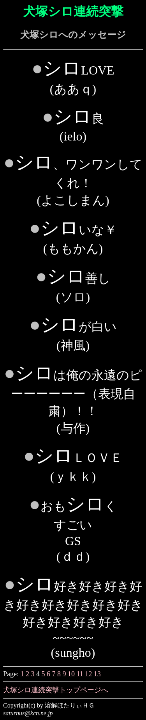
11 (80, 674)
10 (71, 674)
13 (97, 674)
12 (88, 674)
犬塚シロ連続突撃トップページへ (55, 690)
